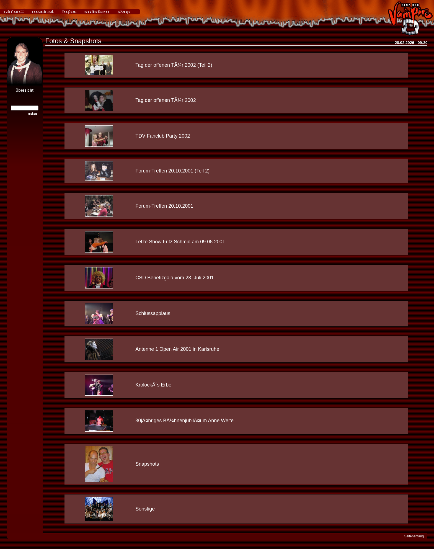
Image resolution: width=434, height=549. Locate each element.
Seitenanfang (414, 536)
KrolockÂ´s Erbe (153, 385)
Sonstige (145, 509)
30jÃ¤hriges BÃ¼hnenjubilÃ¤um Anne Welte (184, 420)
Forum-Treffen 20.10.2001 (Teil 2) (172, 171)
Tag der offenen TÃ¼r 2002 (165, 100)
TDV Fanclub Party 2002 (162, 136)
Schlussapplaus (152, 313)
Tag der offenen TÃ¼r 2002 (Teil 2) (173, 65)
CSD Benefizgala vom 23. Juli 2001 (174, 277)
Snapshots (147, 464)
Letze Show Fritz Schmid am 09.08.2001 (180, 241)
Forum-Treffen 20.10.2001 (164, 206)
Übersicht (24, 90)
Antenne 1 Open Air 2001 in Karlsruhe (177, 349)
